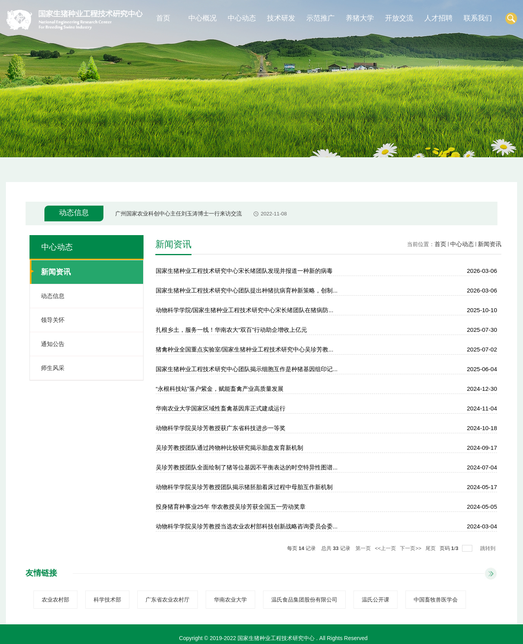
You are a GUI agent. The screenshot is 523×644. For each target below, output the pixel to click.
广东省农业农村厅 (167, 599)
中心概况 (202, 18)
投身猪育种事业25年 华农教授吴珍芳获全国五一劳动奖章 (231, 506)
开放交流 (399, 18)
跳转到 (488, 548)
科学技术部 (107, 599)
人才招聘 (438, 18)
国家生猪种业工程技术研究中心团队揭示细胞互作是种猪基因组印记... (247, 369)
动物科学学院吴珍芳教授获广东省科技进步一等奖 (220, 428)
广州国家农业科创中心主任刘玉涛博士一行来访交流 (178, 213)
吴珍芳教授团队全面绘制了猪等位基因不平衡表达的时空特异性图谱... (247, 467)
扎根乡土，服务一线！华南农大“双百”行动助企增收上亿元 (231, 329)
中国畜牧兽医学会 (436, 599)
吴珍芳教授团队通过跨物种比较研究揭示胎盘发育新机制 (229, 447)
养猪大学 (360, 18)
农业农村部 (55, 599)
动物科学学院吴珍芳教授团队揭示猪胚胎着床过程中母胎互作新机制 (244, 487)
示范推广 (320, 18)
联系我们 (478, 18)
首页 (163, 18)
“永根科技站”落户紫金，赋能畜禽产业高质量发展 (220, 388)
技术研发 (281, 18)
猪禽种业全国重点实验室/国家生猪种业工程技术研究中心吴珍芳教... (244, 349)
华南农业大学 (230, 599)
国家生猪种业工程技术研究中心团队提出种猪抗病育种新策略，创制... (247, 290)
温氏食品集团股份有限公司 (304, 599)
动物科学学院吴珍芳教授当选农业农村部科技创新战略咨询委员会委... (247, 526)
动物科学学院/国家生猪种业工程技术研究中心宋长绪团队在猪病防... (244, 310)
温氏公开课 (375, 599)
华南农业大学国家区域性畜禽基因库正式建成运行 (220, 408)
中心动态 (242, 18)
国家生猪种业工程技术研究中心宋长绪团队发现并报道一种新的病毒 (244, 270)
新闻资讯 (489, 244)
